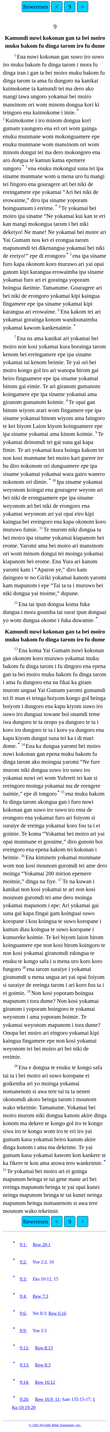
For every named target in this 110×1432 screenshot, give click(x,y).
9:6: (23, 1313)
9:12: (24, 1347)
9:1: (23, 1244)
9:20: (24, 1399)
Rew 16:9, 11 (47, 1399)
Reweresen (35, 6)
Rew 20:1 (41, 1244)
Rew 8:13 (44, 1347)
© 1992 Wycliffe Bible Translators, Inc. (55, 1425)
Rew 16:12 (45, 1382)
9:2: (23, 1261)
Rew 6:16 (57, 1313)
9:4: (23, 1296)
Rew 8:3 (43, 1365)
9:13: (24, 1365)
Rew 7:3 (40, 1296)
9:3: (23, 1279)
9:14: (24, 1382)
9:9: (23, 1330)
